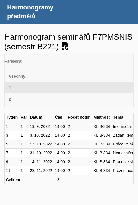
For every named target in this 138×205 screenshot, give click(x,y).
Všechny (17, 76)
